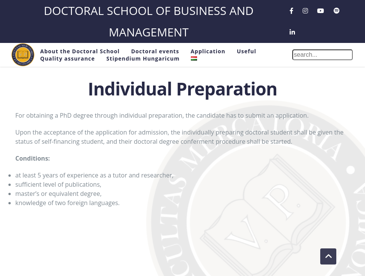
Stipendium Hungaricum (142, 58)
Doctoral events (155, 51)
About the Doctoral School (80, 51)
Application (208, 51)
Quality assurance (67, 58)
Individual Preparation (182, 88)
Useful (246, 51)
